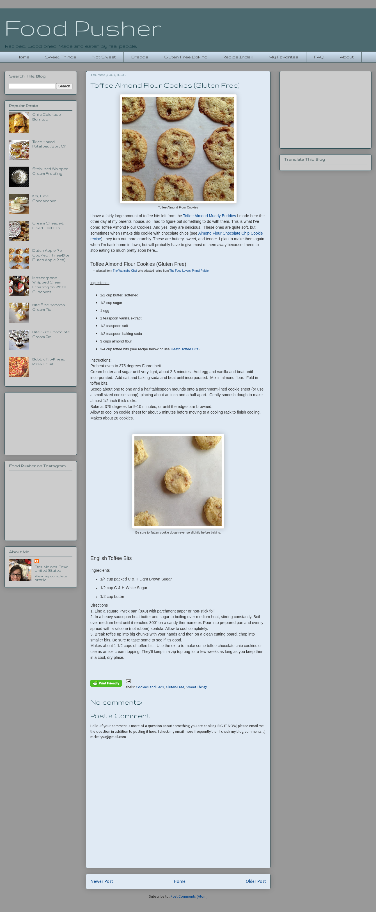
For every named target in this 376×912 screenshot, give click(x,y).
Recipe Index (238, 57)
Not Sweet (104, 57)
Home (23, 57)
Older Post (256, 881)
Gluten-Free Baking (185, 57)
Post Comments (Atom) (189, 897)
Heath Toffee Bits (184, 349)
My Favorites (284, 57)
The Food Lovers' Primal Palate (189, 270)
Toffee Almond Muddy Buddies (209, 216)
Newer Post (101, 881)
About (347, 57)
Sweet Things (60, 57)
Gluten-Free (175, 687)
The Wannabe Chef (125, 270)
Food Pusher (82, 27)
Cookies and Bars (150, 687)
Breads (139, 57)
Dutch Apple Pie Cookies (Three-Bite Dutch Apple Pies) (50, 255)
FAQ (319, 57)
